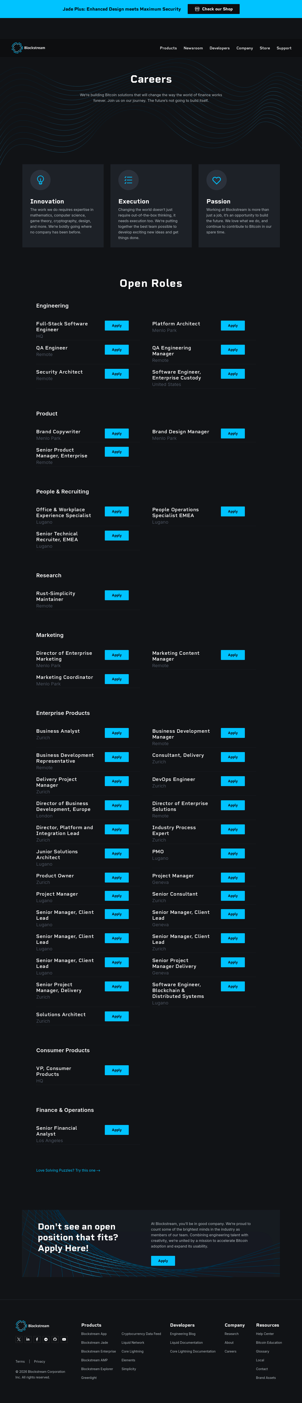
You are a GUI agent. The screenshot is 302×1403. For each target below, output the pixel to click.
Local (260, 1360)
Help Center (265, 1334)
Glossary (262, 1351)
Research (232, 1334)
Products (152, 27)
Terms (20, 1361)
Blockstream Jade (94, 1342)
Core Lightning (132, 1351)
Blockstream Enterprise (98, 1351)
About (229, 1342)
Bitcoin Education (269, 1342)
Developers (204, 27)
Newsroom (177, 27)
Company (229, 27)
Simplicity (129, 1369)
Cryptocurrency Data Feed (141, 1334)
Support (268, 27)
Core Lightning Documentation (193, 1351)
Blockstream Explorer (97, 1369)
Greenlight (89, 1378)
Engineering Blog (182, 1334)
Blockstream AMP (94, 1360)
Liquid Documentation (186, 1342)
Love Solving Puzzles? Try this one (68, 1170)
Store (249, 27)
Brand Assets (266, 1378)
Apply (117, 325)
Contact (262, 1369)
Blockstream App (94, 1334)
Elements (128, 1360)
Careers (230, 1351)
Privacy (39, 1361)
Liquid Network (133, 1342)
